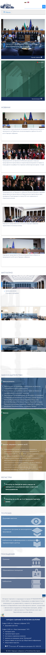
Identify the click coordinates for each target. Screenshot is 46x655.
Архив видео (37, 99)
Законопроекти (8, 381)
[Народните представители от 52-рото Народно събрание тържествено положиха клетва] (24, 214)
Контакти (13, 646)
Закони (5, 413)
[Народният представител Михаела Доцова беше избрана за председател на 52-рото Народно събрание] (24, 246)
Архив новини (36, 57)
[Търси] (33, 6)
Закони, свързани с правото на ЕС (15, 444)
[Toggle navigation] (7, 12)
